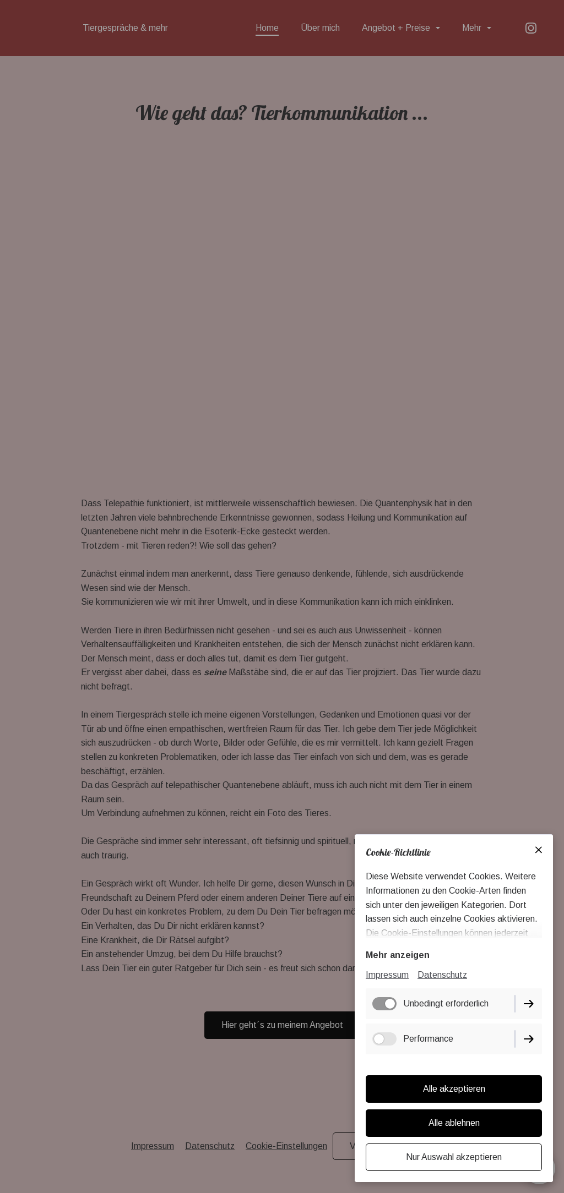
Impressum (387, 974)
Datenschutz (442, 974)
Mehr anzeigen (398, 955)
